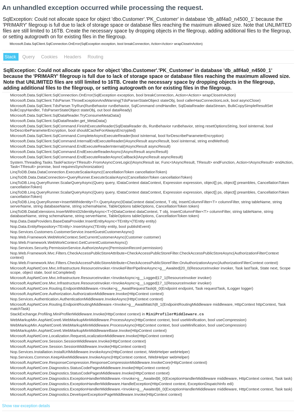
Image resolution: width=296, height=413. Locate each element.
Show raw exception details (26, 406)
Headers (73, 56)
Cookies (50, 56)
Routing (95, 56)
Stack (11, 56)
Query (29, 56)
